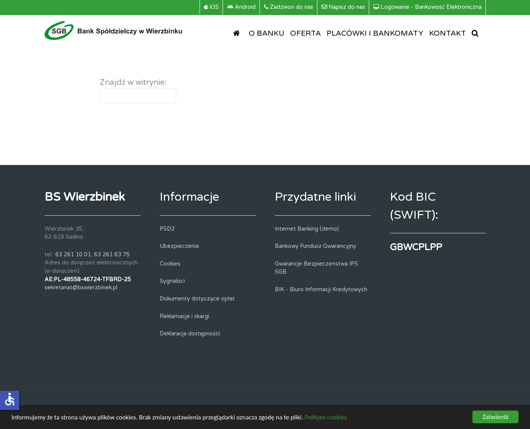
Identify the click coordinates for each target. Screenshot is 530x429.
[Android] (241, 7)
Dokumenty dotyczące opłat (197, 298)
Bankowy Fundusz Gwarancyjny (315, 246)
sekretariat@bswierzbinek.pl (81, 287)
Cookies (170, 264)
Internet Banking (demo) (307, 229)
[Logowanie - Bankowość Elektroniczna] (428, 7)
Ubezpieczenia (179, 246)
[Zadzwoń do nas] (288, 7)
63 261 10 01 (73, 254)
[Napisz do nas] (343, 7)
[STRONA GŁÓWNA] (238, 33)
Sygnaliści (172, 281)
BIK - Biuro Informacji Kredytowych (321, 289)
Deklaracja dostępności (190, 333)
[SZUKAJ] (477, 33)
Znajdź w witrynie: (133, 82)
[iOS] (211, 7)
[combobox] (138, 95)
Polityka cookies (326, 418)
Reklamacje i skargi (184, 316)
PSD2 (167, 229)
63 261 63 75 (112, 254)
